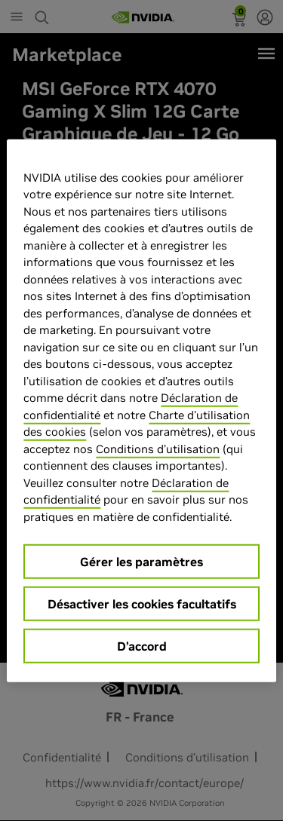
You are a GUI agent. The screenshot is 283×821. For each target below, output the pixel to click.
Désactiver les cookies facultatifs (142, 603)
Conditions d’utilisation (158, 448)
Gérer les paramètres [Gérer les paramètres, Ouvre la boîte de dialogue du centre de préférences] (141, 561)
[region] (141, 410)
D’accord (142, 646)
